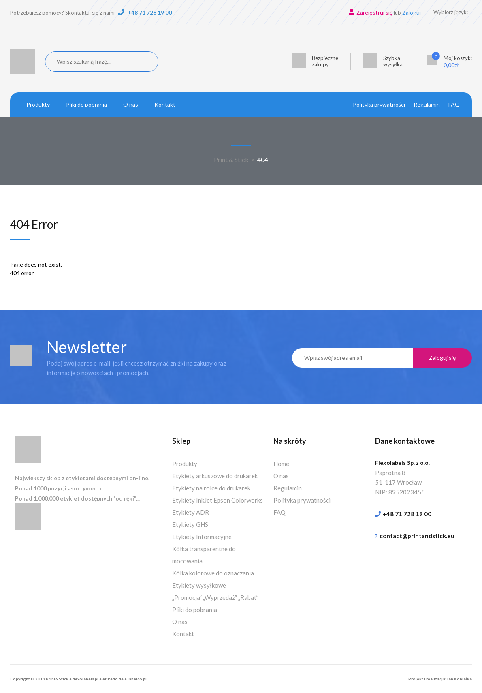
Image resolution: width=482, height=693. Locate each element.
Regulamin (427, 104)
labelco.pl (137, 678)
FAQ (454, 104)
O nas (130, 104)
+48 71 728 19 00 (150, 12)
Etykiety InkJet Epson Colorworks (217, 500)
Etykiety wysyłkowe (199, 585)
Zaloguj (411, 12)
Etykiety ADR (190, 512)
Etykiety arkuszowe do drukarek (215, 475)
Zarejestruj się (374, 12)
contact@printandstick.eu (417, 535)
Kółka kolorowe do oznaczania (213, 573)
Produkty (38, 104)
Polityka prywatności (379, 104)
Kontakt (164, 104)
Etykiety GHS (190, 524)
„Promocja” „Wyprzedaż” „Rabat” (215, 597)
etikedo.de (113, 678)
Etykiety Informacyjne (202, 536)
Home (281, 463)
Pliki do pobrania (86, 104)
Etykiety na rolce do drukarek (211, 488)
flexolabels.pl (85, 678)
